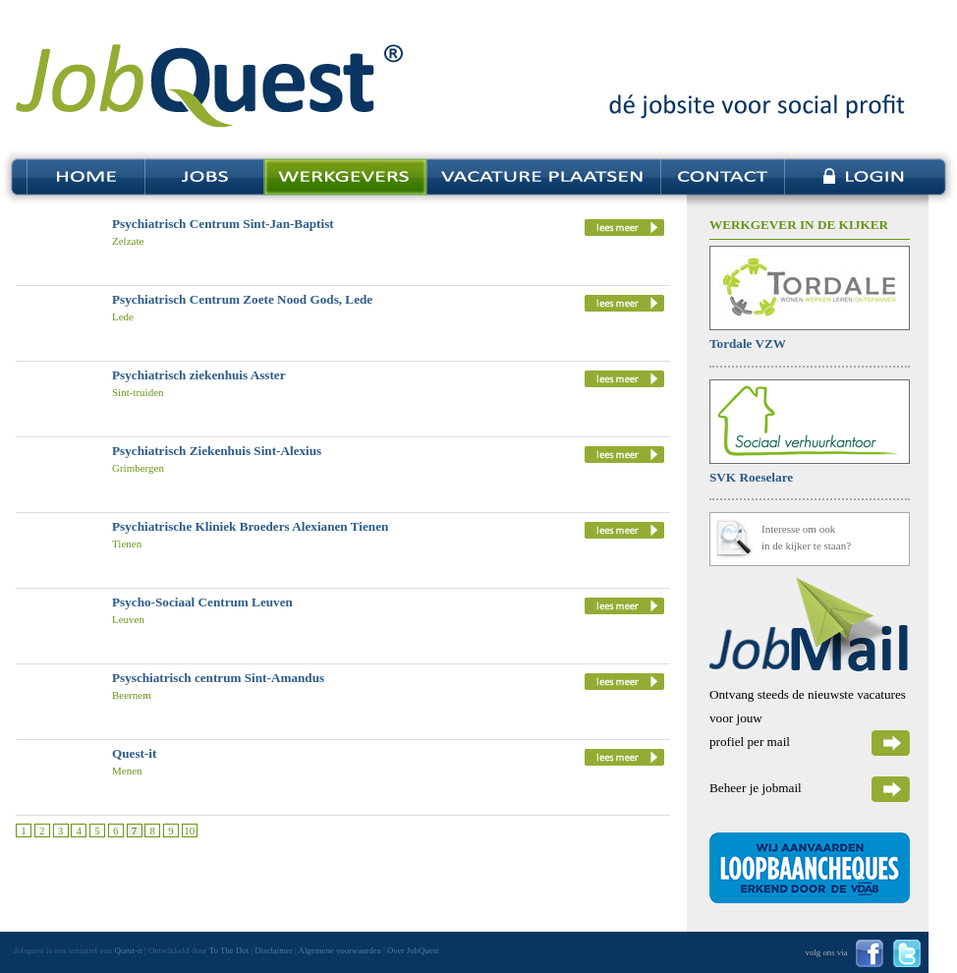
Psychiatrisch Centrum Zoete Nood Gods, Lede (242, 299)
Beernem (131, 695)
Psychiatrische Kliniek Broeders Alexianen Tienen (250, 526)
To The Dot (229, 950)
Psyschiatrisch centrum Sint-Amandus (218, 677)
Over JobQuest (413, 950)
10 (189, 830)
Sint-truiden (138, 392)
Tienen (126, 543)
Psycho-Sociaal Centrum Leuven (202, 602)
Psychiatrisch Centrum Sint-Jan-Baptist (223, 223)
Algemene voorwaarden (340, 950)
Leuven (128, 619)
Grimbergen (138, 468)
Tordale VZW (747, 343)
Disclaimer (273, 950)
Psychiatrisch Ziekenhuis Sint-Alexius (216, 450)
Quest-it (134, 753)
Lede (123, 316)
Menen (127, 770)
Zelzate (127, 241)
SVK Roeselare (751, 477)
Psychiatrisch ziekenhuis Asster (199, 375)
